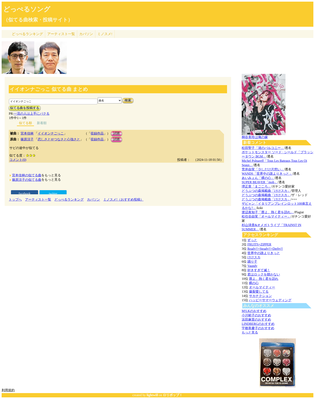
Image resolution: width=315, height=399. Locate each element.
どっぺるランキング (69, 199)
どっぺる (27, 34)
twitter (53, 193)
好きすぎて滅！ (258, 270)
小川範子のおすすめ (256, 315)
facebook (25, 193)
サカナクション (260, 296)
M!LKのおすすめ (254, 311)
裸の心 (254, 283)
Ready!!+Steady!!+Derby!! (265, 248)
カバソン (86, 34)
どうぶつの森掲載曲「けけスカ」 (266, 190)
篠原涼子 (27, 139)
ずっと (252, 240)
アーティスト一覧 (38, 199)
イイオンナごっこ (51, 133)
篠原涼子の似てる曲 (26, 179)
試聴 (116, 133)
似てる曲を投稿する (24, 108)
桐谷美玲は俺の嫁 (255, 137)
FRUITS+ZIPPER (259, 244)
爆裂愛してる (259, 291)
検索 (128, 100)
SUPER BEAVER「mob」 (260, 182)
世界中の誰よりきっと (263, 253)
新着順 (42, 123)
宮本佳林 (27, 133)
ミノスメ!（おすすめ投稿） (123, 199)
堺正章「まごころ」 (256, 186)
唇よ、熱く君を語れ (263, 278)
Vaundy (252, 266)
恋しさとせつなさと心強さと (59, 139)
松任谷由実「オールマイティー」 (266, 216)
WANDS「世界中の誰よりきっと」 (267, 173)
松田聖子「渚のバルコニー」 (263, 148)
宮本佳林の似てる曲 (26, 175)
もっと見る (250, 332)
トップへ (15, 199)
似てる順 (25, 123)
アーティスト (61, 34)
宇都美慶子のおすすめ (258, 328)
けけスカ (253, 257)
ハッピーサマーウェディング (270, 300)
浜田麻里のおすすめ (256, 319)
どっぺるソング (26, 9)
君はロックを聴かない (263, 274)
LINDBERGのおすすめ (258, 324)
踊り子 (252, 261)
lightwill (152, 395)
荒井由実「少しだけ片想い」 (263, 169)
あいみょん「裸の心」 (258, 178)
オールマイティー (262, 287)
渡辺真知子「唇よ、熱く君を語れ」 (268, 212)
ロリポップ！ (172, 395)
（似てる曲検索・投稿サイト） (38, 19)
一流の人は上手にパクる (31, 113)
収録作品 (97, 133)
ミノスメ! (104, 34)
